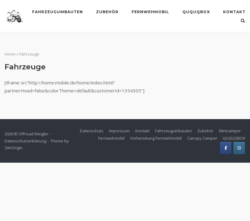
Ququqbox (196, 12)
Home (10, 54)
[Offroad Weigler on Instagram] (239, 148)
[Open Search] (242, 21)
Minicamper (230, 131)
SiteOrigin (14, 147)
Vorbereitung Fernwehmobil (156, 138)
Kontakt (234, 12)
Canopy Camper (202, 138)
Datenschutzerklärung (25, 141)
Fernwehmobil (150, 12)
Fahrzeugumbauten (57, 12)
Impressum (119, 131)
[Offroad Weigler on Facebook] (226, 148)
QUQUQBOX (234, 138)
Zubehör (107, 12)
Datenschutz (91, 131)
